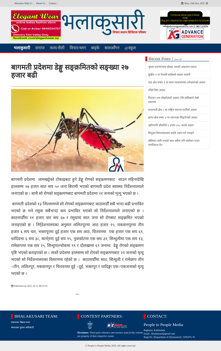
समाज (40, 48)
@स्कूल (130, 48)
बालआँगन (111, 48)
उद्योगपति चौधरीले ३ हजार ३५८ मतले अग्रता (171, 125)
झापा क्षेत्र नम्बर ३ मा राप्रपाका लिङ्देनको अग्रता (172, 117)
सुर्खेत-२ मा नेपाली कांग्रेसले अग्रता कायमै (169, 74)
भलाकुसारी (22, 48)
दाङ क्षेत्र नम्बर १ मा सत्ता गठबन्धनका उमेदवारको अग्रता (176, 82)
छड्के (95, 48)
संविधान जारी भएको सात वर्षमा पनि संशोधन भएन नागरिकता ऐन (173, 143)
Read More (16, 332)
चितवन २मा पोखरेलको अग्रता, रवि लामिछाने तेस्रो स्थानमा (173, 100)
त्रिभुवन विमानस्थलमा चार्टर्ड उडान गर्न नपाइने (171, 133)
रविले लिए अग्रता (156, 90)
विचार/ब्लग (78, 48)
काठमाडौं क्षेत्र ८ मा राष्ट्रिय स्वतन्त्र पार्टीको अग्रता (172, 109)
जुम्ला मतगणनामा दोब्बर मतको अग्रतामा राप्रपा (172, 67)
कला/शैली (57, 48)
